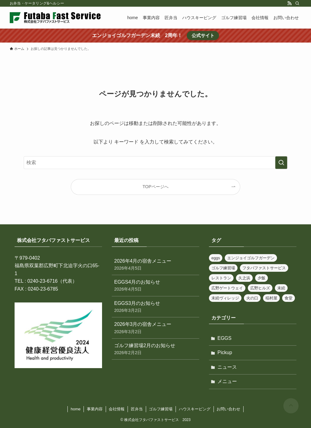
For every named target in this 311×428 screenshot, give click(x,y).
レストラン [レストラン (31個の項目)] (221, 278)
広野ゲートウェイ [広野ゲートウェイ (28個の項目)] (227, 288)
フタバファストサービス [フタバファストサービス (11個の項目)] (264, 268)
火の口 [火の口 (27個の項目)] (252, 298)
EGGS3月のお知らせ (155, 307)
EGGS (224, 338)
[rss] (289, 3)
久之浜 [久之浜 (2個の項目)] (244, 278)
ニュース (227, 367)
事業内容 (95, 409)
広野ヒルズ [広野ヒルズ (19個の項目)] (260, 288)
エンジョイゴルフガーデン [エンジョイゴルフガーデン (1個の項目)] (251, 258)
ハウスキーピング (194, 409)
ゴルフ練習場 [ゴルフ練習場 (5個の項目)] (223, 268)
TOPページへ (155, 186)
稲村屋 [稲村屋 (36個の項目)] (271, 298)
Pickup (224, 352)
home (76, 409)
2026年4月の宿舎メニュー (155, 264)
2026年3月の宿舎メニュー (155, 328)
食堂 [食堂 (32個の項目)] (288, 298)
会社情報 (117, 409)
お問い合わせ (228, 409)
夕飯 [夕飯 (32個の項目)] (261, 278)
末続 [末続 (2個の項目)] (281, 288)
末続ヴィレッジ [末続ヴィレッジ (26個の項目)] (225, 298)
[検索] (297, 3)
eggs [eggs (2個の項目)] (215, 258)
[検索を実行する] (281, 162)
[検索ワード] (155, 162)
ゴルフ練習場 (161, 409)
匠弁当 (137, 409)
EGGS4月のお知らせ (155, 285)
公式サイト (203, 35)
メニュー (227, 381)
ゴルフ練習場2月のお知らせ (155, 349)
